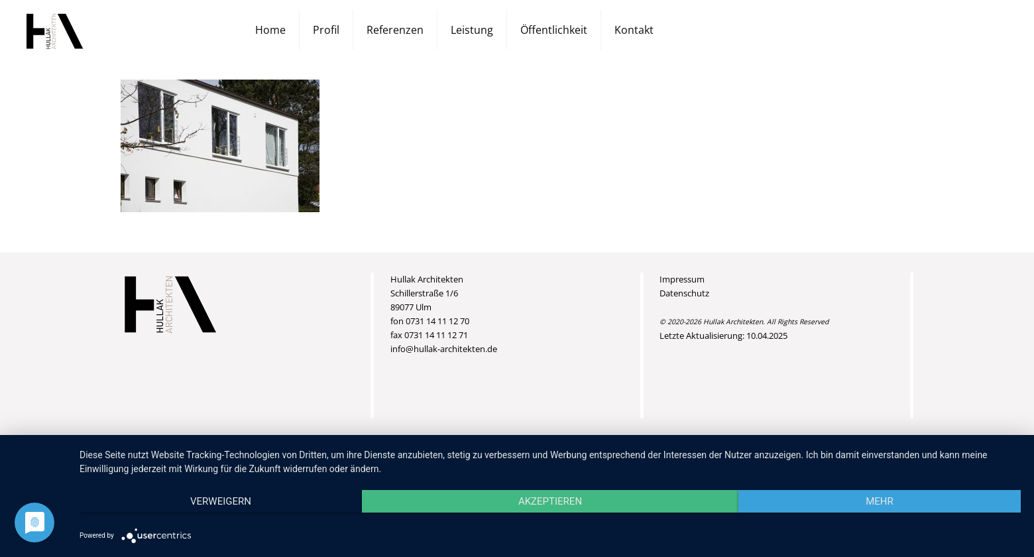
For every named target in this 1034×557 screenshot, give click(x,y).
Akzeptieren (550, 501)
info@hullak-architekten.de (443, 349)
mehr (879, 501)
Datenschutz (684, 293)
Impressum (682, 279)
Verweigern (220, 501)
